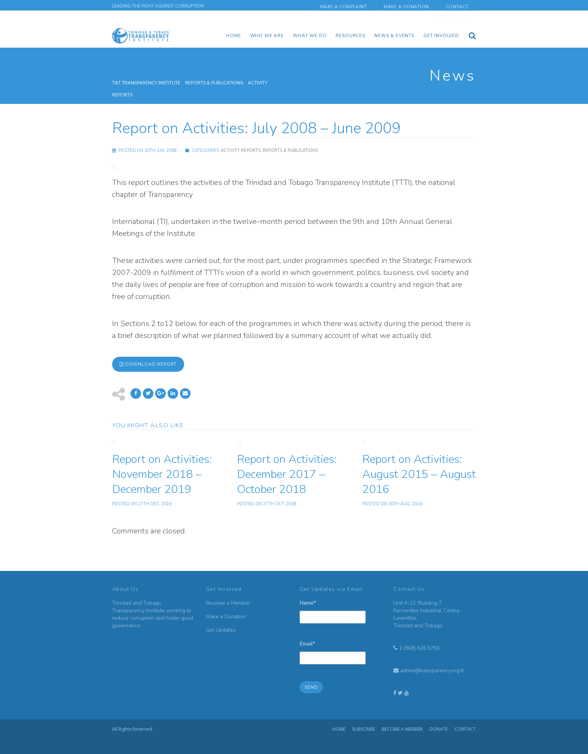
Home (233, 36)
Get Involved (441, 36)
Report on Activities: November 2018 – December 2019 (162, 474)
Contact (457, 7)
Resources (350, 36)
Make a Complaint (343, 7)
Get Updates (221, 630)
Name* (333, 608)
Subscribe (363, 729)
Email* (333, 649)
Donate (438, 729)
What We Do (310, 36)
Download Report (148, 364)
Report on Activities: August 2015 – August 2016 (419, 474)
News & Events (394, 36)
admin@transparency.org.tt (432, 670)
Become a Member (228, 603)
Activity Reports (241, 150)
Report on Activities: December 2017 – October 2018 (287, 474)
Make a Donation (406, 7)
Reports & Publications (290, 150)
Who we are (267, 36)
